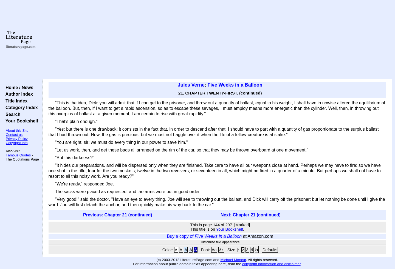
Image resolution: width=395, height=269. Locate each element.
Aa (214, 250)
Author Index (18, 93)
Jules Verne (191, 85)
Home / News (18, 87)
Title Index (15, 100)
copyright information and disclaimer (271, 264)
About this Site (17, 130)
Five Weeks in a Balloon (234, 85)
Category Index (20, 107)
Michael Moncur (233, 260)
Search (11, 114)
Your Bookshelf (20, 120)
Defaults (270, 250)
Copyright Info (17, 143)
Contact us (14, 135)
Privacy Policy (17, 139)
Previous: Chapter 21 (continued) (117, 215)
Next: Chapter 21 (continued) (251, 215)
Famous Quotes (18, 155)
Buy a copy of (204, 236)
